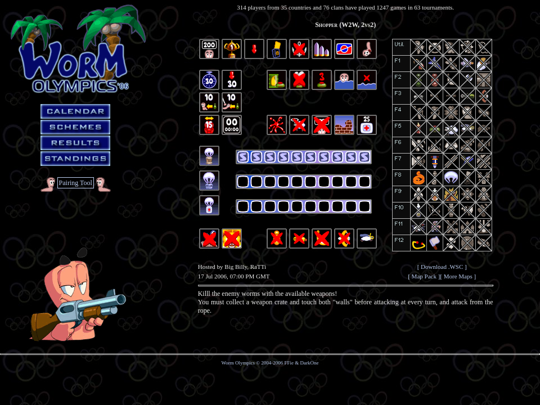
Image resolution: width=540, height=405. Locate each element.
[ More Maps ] (458, 276)
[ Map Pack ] (424, 276)
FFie (289, 363)
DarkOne (309, 363)
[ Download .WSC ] (442, 266)
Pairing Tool (75, 183)
